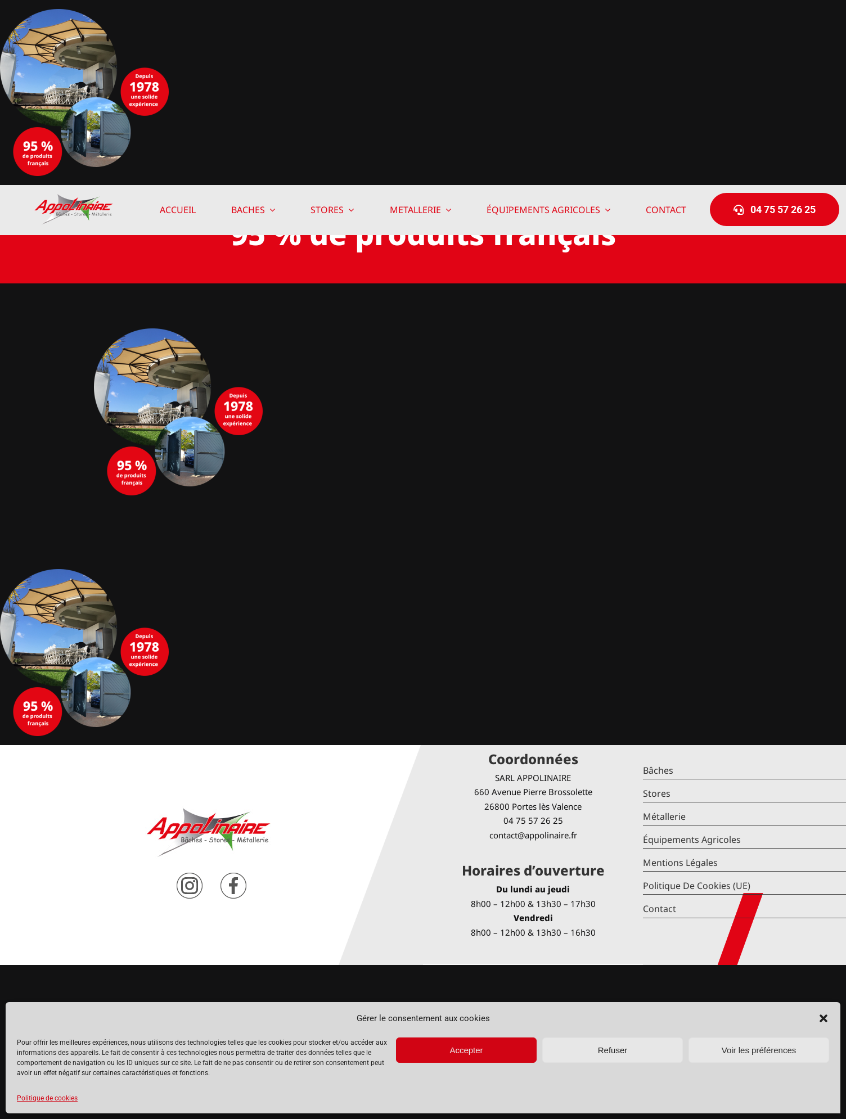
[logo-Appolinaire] (73, 198)
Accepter (466, 1050)
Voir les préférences (759, 1050)
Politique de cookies (47, 1098)
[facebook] (233, 877)
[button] (823, 1018)
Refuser (613, 1050)
